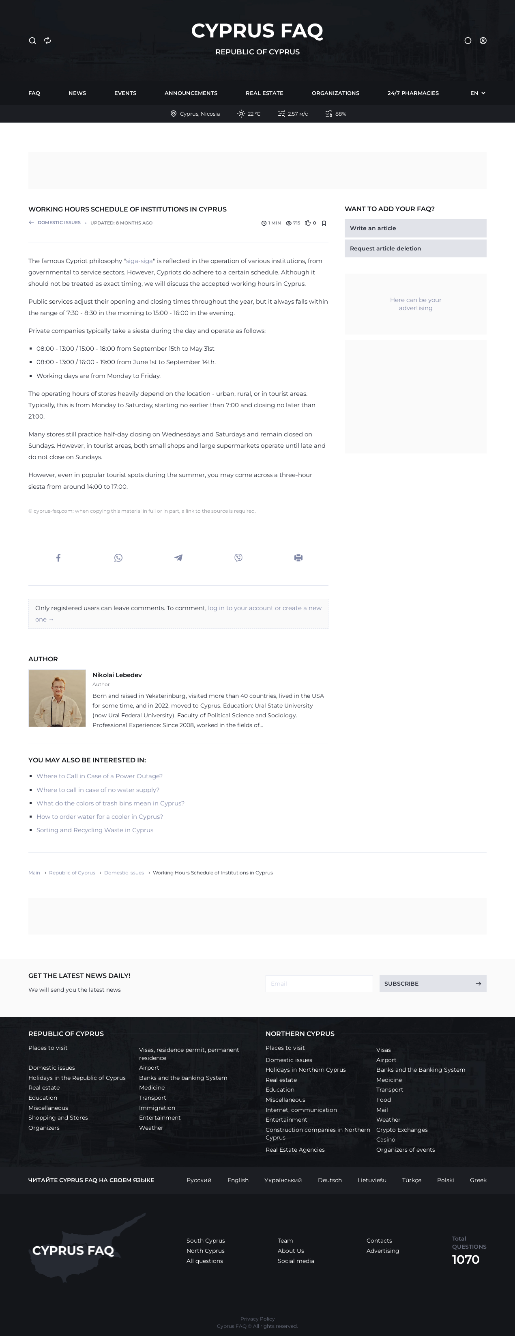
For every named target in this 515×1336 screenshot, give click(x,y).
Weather (151, 1127)
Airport (149, 1067)
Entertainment (160, 1117)
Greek (478, 1180)
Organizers (44, 1127)
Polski (445, 1180)
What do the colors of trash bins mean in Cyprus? (110, 803)
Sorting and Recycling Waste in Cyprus (94, 830)
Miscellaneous (48, 1108)
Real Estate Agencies (295, 1149)
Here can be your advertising (416, 304)
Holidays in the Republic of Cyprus (77, 1077)
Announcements (191, 93)
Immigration (157, 1108)
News (77, 93)
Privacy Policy (257, 1319)
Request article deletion (385, 248)
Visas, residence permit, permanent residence (189, 1054)
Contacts (379, 1240)
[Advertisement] (257, 170)
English (238, 1180)
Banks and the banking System (183, 1077)
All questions (205, 1261)
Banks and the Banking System (421, 1069)
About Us (291, 1250)
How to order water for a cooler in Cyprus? (99, 816)
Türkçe (411, 1180)
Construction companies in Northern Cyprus (318, 1134)
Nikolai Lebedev (117, 675)
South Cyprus (206, 1240)
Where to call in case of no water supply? (98, 790)
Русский (199, 1180)
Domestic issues (51, 1067)
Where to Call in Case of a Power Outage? (99, 776)
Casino (385, 1139)
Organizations (335, 93)
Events (125, 93)
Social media (296, 1261)
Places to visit (48, 1047)
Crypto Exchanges (402, 1129)
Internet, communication (301, 1110)
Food (383, 1099)
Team (285, 1240)
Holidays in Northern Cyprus (306, 1069)
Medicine (152, 1087)
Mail (382, 1110)
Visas (383, 1049)
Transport (152, 1097)
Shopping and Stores (58, 1117)
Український (283, 1180)
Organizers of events (405, 1149)
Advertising (383, 1250)
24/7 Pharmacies (413, 93)
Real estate (264, 93)
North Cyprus (206, 1250)
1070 (466, 1259)
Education (42, 1097)
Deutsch (330, 1180)
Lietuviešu (372, 1180)
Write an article (373, 228)
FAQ (34, 93)
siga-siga (139, 261)
